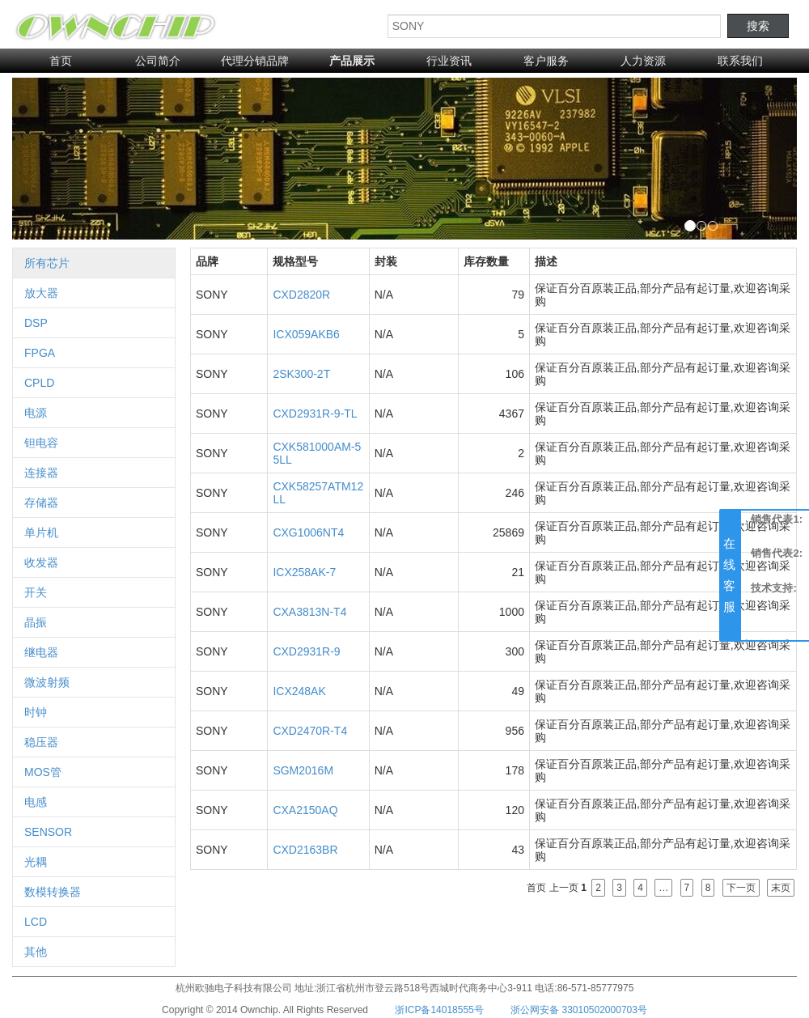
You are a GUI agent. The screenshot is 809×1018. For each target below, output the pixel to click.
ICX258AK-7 (304, 572)
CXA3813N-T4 (309, 611)
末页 (780, 887)
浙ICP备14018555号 (439, 1010)
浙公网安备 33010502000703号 (578, 1010)
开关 (35, 592)
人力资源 (643, 60)
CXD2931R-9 (306, 651)
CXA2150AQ (305, 810)
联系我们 (740, 60)
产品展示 (352, 60)
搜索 (758, 25)
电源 (35, 412)
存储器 (41, 502)
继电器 (41, 652)
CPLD (39, 382)
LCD (35, 921)
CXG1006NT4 (308, 532)
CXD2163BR (305, 849)
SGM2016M (303, 770)
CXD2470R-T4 (310, 730)
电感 (35, 801)
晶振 (35, 622)
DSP (36, 322)
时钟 (35, 712)
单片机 (41, 532)
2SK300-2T (301, 373)
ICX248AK (299, 691)
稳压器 (41, 742)
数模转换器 (52, 891)
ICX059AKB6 (306, 334)
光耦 (35, 861)
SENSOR (48, 831)
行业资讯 (449, 60)
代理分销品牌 (255, 60)
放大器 (41, 292)
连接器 (41, 472)
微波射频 (47, 682)
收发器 (41, 562)
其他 (35, 951)
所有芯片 (47, 263)
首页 (60, 60)
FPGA (39, 352)
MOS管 (42, 772)
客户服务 (546, 60)
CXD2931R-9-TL (315, 413)
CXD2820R (301, 294)
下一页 (741, 887)
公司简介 (157, 60)
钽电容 (41, 442)
